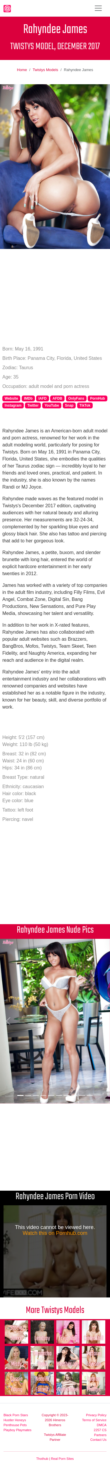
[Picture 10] (90, 1095)
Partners (100, 1435)
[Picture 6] (59, 1095)
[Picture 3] (36, 1095)
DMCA (101, 1425)
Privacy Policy (96, 1415)
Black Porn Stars (16, 1415)
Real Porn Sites (62, 1458)
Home (22, 70)
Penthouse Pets (15, 1425)
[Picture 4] (43, 1095)
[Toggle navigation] (98, 8)
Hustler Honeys (15, 1420)
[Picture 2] (28, 1095)
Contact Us (98, 1439)
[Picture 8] (74, 1095)
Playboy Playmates (17, 1430)
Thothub (42, 1458)
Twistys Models (45, 70)
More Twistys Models (55, 1310)
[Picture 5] (51, 1095)
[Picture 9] (82, 1095)
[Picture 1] (20, 1095)
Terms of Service (94, 1420)
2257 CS (100, 1430)
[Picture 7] (67, 1095)
